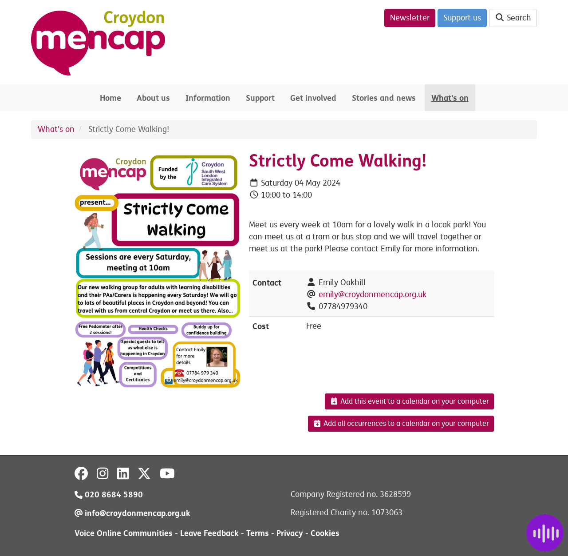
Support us (462, 18)
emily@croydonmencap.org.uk (372, 294)
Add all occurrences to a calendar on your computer (401, 423)
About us (153, 98)
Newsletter (410, 18)
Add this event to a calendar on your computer (409, 401)
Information (207, 98)
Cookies (325, 533)
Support (260, 98)
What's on (450, 98)
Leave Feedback (209, 533)
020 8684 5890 (109, 494)
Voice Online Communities (124, 533)
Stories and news (384, 98)
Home (110, 98)
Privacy (289, 533)
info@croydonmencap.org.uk (132, 513)
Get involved (313, 98)
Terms (257, 533)
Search (513, 18)
